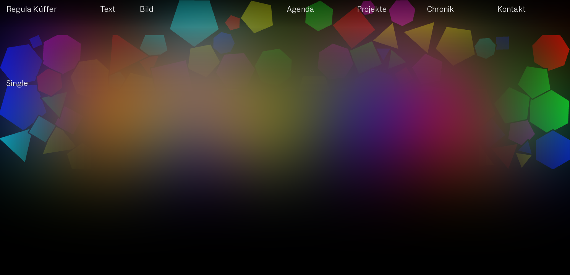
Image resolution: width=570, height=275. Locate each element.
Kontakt (511, 9)
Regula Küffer (31, 9)
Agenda (300, 9)
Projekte (372, 9)
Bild (147, 9)
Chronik (440, 9)
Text (108, 9)
